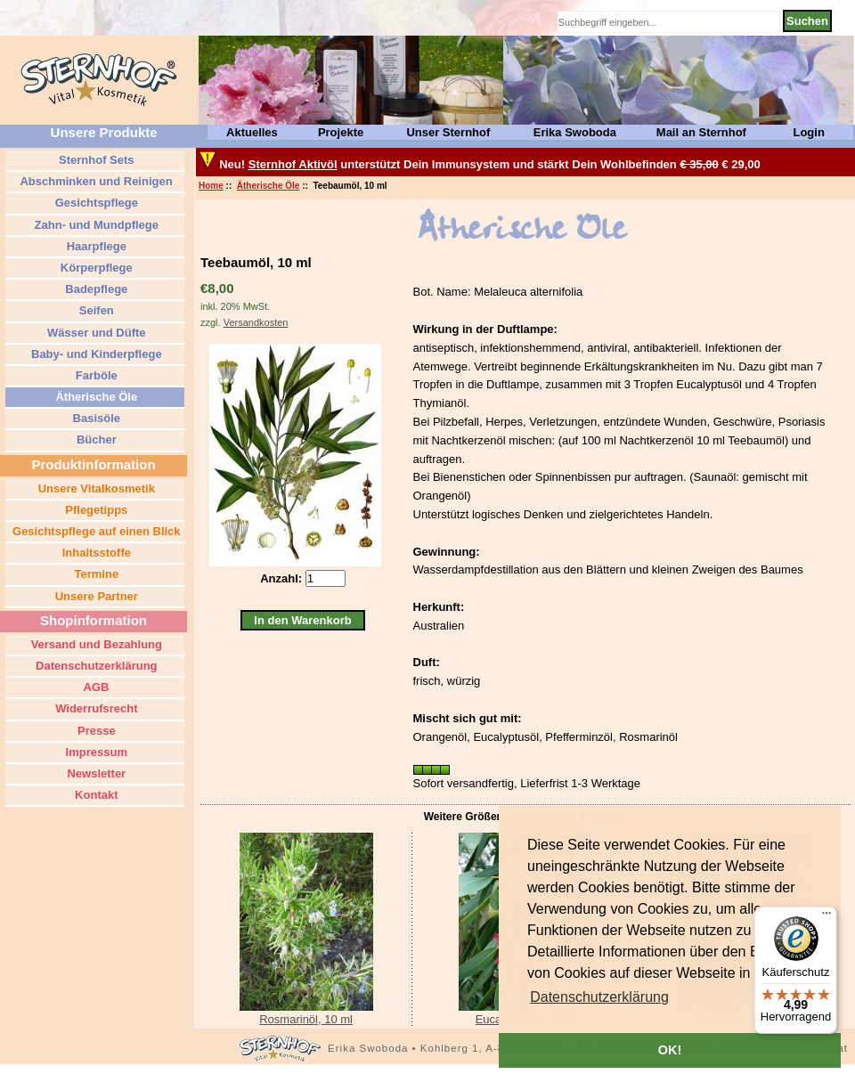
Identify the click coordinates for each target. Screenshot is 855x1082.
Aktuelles (252, 132)
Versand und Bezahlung (95, 644)
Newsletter (95, 773)
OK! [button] (669, 1050)
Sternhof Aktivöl (293, 164)
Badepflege (95, 289)
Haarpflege (94, 246)
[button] (599, 997)
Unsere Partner (95, 596)
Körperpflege (95, 267)
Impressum (94, 752)
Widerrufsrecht (95, 708)
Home (211, 186)
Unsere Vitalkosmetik (95, 488)
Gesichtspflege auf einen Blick (94, 531)
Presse (94, 730)
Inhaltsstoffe (95, 552)
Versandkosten (256, 322)
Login (808, 132)
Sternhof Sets (94, 160)
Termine (94, 574)
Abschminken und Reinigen (94, 181)
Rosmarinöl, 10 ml (306, 1019)
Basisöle (94, 418)
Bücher (94, 439)
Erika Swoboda (574, 132)
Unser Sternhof (448, 132)
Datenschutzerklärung (94, 665)
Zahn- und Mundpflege (95, 225)
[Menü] (826, 917)
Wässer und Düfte (94, 332)
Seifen (95, 310)
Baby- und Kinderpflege (94, 354)
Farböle (95, 375)
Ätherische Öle (268, 186)
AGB (94, 687)
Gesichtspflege (95, 202)
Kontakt (95, 794)
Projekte (340, 132)
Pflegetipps (95, 510)
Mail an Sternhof (701, 132)
